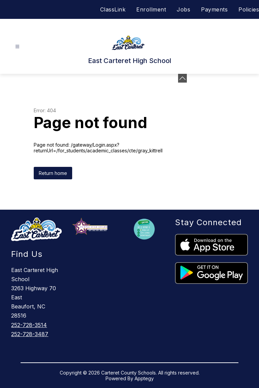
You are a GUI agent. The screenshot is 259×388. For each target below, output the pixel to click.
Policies (248, 9)
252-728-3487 (29, 334)
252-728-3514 (29, 325)
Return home (53, 173)
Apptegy (144, 378)
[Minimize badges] (182, 78)
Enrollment (151, 9)
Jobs (183, 9)
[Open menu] (17, 47)
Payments (214, 9)
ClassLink (113, 9)
